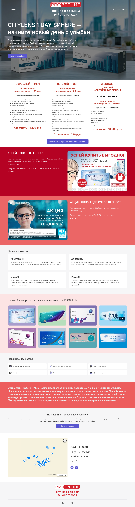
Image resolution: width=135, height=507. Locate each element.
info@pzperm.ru (79, 455)
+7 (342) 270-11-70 (120, 9)
